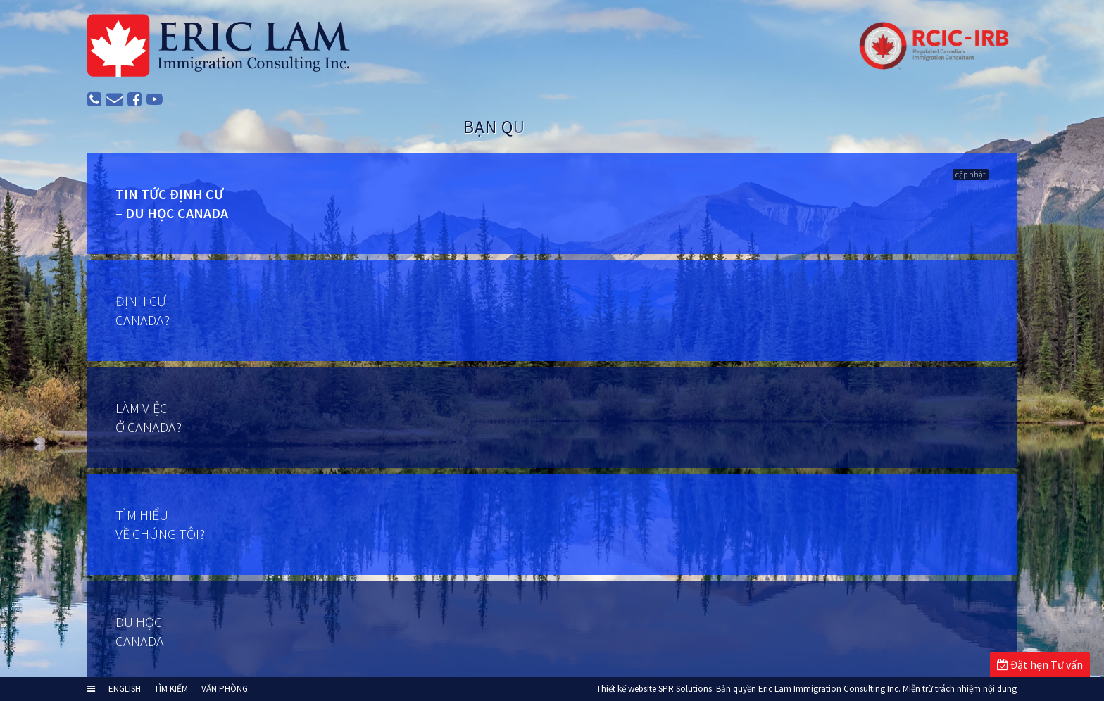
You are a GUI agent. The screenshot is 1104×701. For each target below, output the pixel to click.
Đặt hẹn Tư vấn (1040, 664)
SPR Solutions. (686, 689)
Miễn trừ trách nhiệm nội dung (960, 689)
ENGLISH (124, 689)
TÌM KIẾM (171, 689)
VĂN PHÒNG (224, 689)
